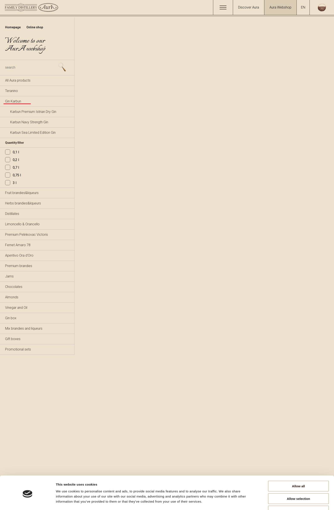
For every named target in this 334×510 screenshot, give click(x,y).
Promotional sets (18, 349)
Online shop (34, 27)
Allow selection (298, 485)
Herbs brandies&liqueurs (23, 203)
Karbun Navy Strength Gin (29, 122)
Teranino (11, 91)
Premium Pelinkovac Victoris (26, 235)
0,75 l (13, 175)
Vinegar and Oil (16, 308)
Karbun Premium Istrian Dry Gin (33, 112)
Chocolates (13, 287)
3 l (10, 182)
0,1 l (12, 152)
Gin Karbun (13, 101)
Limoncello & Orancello (22, 224)
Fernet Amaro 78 (17, 245)
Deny (298, 497)
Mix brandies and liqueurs (23, 328)
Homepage (13, 27)
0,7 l (12, 167)
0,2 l (12, 159)
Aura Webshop (280, 7)
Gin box (10, 318)
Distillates (12, 214)
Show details (223, 501)
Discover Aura (248, 7)
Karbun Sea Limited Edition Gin (33, 133)
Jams (9, 276)
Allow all (298, 472)
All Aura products (17, 80)
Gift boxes (12, 339)
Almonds (11, 297)
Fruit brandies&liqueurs (22, 193)
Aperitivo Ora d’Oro (19, 255)
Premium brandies (18, 266)
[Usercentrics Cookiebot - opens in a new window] (27, 502)
